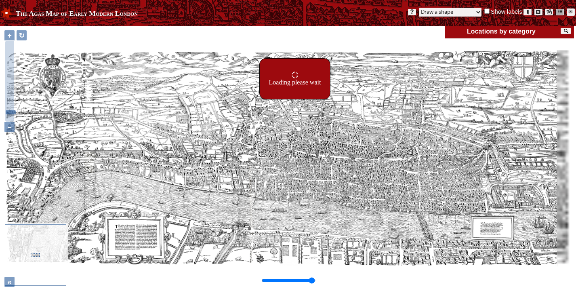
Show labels (506, 11)
